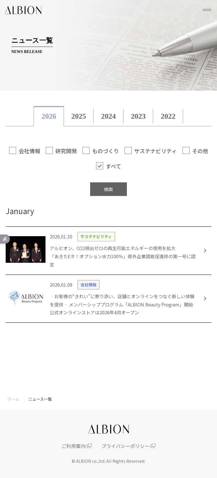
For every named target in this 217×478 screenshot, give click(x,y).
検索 (108, 189)
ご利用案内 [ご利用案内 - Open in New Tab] (74, 446)
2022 (168, 116)
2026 (49, 116)
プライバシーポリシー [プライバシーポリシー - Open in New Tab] (125, 446)
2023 (138, 116)
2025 (78, 116)
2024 (108, 116)
